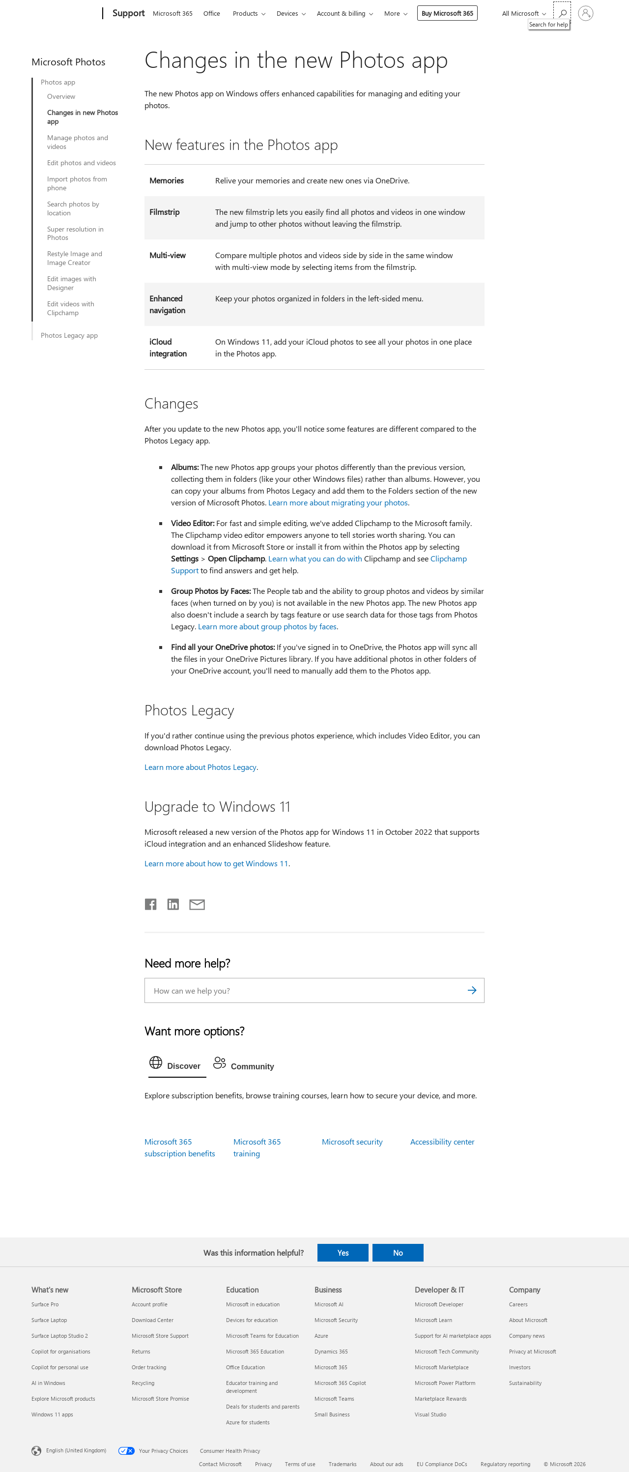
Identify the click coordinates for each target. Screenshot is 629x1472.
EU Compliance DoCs (442, 1464)
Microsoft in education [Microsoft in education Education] (253, 1304)
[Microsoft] (65, 13)
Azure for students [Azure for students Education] (248, 1422)
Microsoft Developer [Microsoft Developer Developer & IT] (439, 1304)
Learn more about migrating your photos (338, 502)
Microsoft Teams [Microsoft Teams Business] (334, 1398)
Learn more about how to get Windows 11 (216, 863)
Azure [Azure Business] (321, 1335)
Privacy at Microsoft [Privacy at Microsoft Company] (532, 1351)
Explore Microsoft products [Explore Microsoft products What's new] (63, 1398)
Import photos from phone (77, 183)
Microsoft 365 (173, 13)
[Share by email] (192, 902)
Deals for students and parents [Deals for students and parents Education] (263, 1406)
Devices (287, 13)
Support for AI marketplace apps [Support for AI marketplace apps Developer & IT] (453, 1335)
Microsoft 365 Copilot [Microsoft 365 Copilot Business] (340, 1382)
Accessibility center (442, 1141)
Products (245, 13)
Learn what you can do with (316, 558)
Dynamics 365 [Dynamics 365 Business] (331, 1351)
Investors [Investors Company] (520, 1367)
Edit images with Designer (71, 283)
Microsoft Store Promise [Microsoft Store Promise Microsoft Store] (160, 1398)
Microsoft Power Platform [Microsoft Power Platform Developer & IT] (445, 1382)
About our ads (386, 1464)
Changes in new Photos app (82, 117)
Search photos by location (73, 208)
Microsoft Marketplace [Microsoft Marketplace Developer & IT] (442, 1367)
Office (211, 13)
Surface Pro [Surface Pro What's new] (44, 1304)
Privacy (263, 1464)
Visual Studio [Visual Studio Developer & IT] (430, 1414)
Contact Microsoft (220, 1464)
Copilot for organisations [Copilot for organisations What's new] (60, 1351)
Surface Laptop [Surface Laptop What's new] (49, 1320)
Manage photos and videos (77, 142)
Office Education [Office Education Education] (245, 1367)
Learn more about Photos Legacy (200, 767)
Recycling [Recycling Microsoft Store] (143, 1382)
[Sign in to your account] (586, 13)
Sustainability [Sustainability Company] (525, 1382)
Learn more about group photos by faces (267, 626)
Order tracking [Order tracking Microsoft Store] (149, 1367)
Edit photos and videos (81, 162)
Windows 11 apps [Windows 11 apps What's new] (52, 1414)
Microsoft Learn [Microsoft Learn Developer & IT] (433, 1320)
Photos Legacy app (69, 335)
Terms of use (300, 1464)
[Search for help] (562, 12)
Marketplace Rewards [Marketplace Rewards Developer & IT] (441, 1398)
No (398, 1253)
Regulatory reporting (505, 1464)
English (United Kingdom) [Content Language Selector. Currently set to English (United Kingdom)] (76, 1450)
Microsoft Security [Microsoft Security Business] (336, 1320)
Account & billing (341, 13)
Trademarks (343, 1464)
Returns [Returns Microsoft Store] (141, 1351)
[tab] (177, 1065)
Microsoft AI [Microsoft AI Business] (328, 1304)
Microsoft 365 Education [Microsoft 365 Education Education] (255, 1351)
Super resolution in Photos (75, 233)
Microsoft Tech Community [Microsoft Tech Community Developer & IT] (447, 1351)
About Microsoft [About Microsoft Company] (528, 1320)
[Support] (127, 13)
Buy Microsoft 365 (447, 13)
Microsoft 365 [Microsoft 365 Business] (330, 1367)
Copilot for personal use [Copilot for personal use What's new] (59, 1367)
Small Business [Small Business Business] (332, 1414)
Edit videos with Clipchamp (70, 308)
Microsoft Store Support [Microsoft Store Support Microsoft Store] (160, 1335)
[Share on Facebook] (151, 902)
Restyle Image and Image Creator (74, 258)
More (392, 13)
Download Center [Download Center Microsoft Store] (152, 1320)
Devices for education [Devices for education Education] (252, 1320)
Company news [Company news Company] (527, 1335)
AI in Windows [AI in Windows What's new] (48, 1382)
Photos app (58, 82)
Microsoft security (352, 1141)
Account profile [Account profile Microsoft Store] (150, 1304)
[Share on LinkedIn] (169, 902)
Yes (343, 1253)
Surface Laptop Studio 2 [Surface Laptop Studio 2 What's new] (59, 1335)
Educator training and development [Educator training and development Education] (252, 1386)
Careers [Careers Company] (518, 1304)
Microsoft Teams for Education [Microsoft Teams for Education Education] (262, 1335)
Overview (61, 96)
